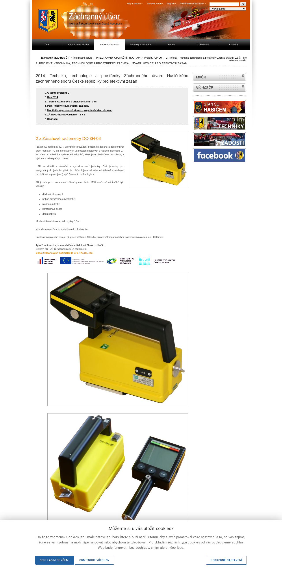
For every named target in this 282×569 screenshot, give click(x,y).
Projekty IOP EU (153, 57)
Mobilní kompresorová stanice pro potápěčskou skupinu (79, 110)
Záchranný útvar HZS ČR (55, 57)
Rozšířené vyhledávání (192, 3)
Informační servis (82, 57)
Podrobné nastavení (226, 560)
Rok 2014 (52, 97)
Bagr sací (52, 119)
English (170, 3)
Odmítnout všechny (94, 560)
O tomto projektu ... (58, 92)
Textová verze (154, 3)
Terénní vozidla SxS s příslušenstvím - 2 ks (72, 101)
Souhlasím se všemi (54, 560)
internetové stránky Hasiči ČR (219, 87)
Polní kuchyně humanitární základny (68, 105)
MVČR (219, 77)
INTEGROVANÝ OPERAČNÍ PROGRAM (118, 57)
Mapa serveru (134, 3)
